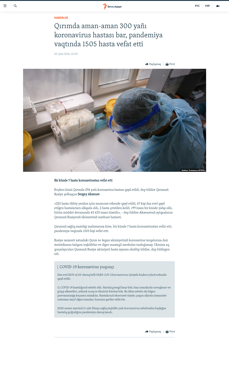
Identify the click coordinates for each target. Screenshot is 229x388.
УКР (207, 6)
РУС (197, 6)
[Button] (153, 64)
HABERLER (61, 18)
